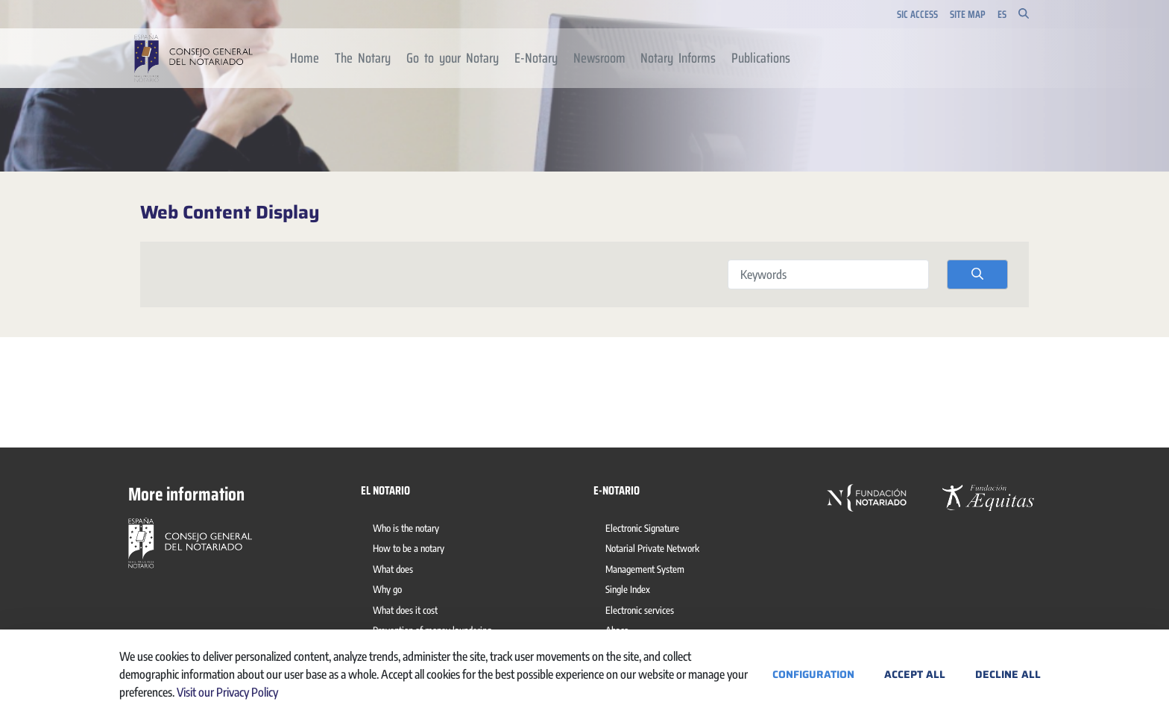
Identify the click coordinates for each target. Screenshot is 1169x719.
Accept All (914, 674)
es (1002, 14)
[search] (977, 274)
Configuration (813, 674)
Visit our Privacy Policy (227, 692)
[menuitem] (305, 58)
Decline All (1008, 674)
